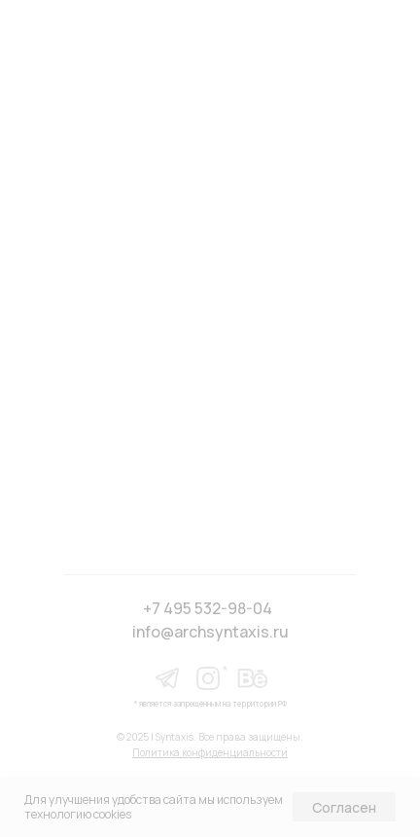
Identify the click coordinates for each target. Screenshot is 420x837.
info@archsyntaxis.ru (210, 631)
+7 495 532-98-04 (207, 608)
